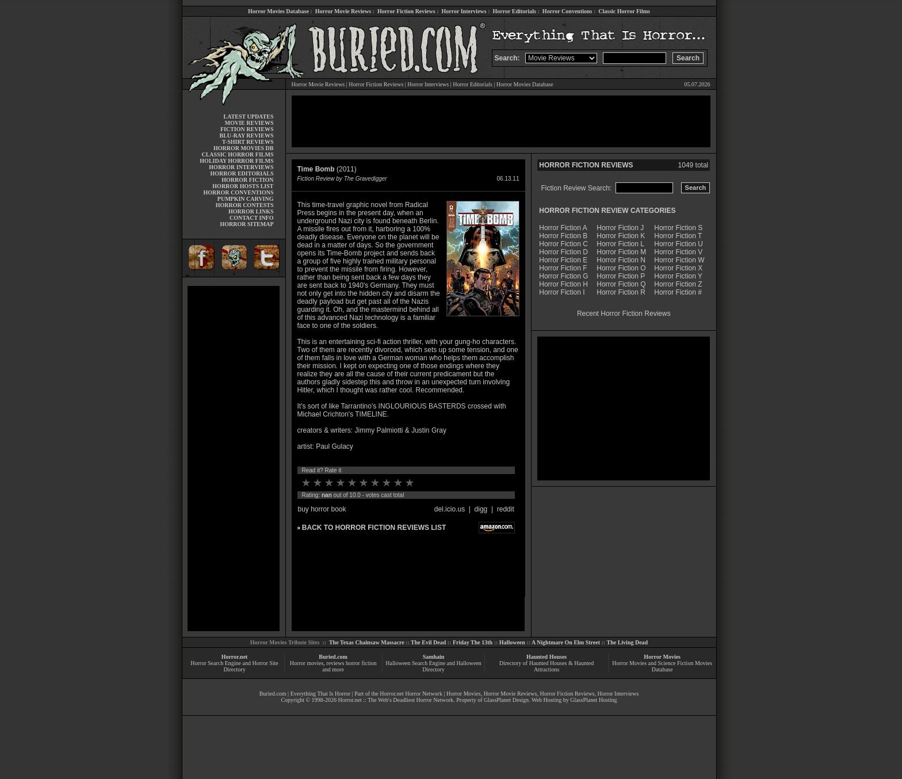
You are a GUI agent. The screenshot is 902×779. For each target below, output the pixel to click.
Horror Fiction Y (678, 276)
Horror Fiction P (621, 276)
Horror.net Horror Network (411, 693)
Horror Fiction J (620, 228)
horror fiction (361, 663)
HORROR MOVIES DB (243, 148)
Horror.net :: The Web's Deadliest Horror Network (395, 700)
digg (481, 509)
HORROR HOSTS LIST (242, 186)
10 (409, 482)
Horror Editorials (514, 11)
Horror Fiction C (563, 244)
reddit (505, 509)
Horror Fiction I (561, 292)
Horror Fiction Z (678, 284)
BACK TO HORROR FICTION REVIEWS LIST (374, 528)
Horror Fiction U (678, 244)
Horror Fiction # (678, 292)
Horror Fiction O (621, 268)
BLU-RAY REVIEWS (246, 135)
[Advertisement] (234, 458)
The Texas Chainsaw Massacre (366, 642)
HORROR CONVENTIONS (239, 192)
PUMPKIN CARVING (245, 199)
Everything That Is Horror (321, 693)
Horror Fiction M (621, 252)
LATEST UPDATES (249, 116)
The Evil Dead (428, 642)
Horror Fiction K (621, 236)
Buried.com (333, 657)
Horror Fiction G (563, 276)
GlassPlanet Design (506, 700)
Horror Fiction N (621, 260)
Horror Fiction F (563, 268)
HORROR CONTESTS (245, 205)
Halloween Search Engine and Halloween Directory (433, 666)
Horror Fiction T (678, 236)
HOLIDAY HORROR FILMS (236, 161)
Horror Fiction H (563, 284)
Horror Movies (662, 657)
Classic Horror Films (624, 11)
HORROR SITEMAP (246, 224)
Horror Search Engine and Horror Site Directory (234, 666)
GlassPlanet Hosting (593, 700)
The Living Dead (627, 642)
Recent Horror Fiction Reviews (624, 314)
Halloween (512, 642)
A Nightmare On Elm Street (566, 642)
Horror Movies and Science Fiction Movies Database (662, 666)
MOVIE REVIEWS (249, 123)
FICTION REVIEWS (247, 129)
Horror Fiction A (563, 228)
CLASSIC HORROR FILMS (237, 154)
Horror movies (307, 663)
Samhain (434, 657)
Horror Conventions (567, 11)
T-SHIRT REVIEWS (247, 142)
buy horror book (322, 509)
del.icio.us (449, 509)
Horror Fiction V (678, 252)
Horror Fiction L (620, 244)
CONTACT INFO (252, 218)
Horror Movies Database (278, 11)
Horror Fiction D (563, 252)
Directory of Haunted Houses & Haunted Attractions (546, 666)
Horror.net (234, 657)
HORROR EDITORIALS (241, 173)
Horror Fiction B (563, 236)
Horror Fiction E (563, 260)
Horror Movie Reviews (343, 11)
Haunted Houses (546, 657)
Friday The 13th (472, 642)
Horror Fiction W (679, 260)
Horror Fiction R (621, 292)
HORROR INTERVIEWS (241, 167)
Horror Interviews (463, 11)
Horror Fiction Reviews (406, 11)
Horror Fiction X (678, 268)
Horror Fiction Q (621, 284)
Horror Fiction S (678, 228)
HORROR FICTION (247, 180)
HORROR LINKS (251, 211)
